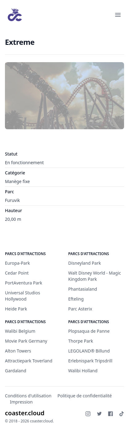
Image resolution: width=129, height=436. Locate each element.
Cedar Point (17, 273)
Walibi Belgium (20, 331)
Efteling (76, 299)
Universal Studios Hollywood (22, 296)
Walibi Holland (83, 371)
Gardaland (15, 371)
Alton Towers (18, 351)
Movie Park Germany (26, 341)
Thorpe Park (80, 341)
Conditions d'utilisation (28, 396)
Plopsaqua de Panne (89, 331)
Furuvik (12, 200)
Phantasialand (82, 289)
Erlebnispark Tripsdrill (90, 361)
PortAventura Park (23, 283)
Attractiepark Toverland (28, 361)
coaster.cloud (24, 413)
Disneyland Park (84, 263)
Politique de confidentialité (84, 396)
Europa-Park (17, 263)
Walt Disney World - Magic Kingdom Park (94, 276)
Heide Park (16, 309)
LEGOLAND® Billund (89, 351)
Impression (21, 402)
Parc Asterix (80, 309)
